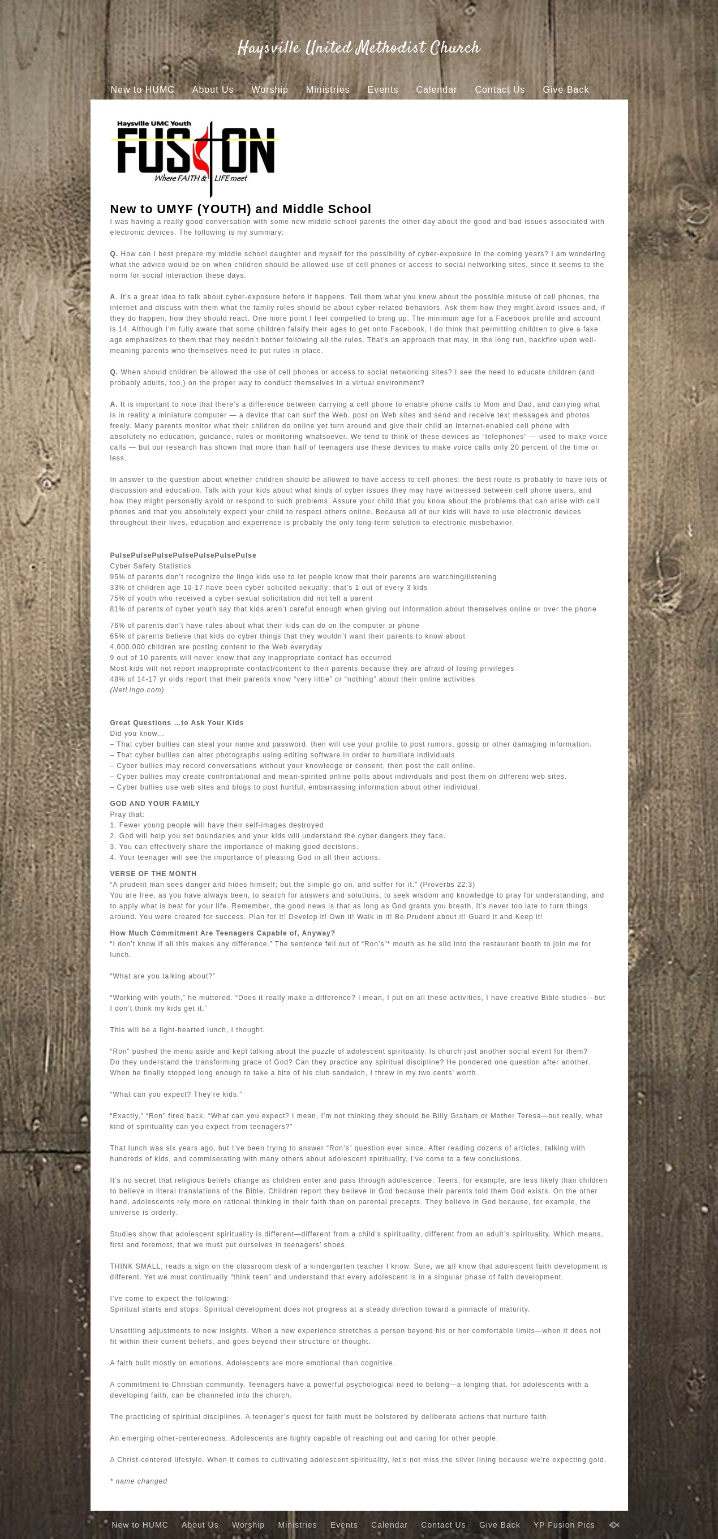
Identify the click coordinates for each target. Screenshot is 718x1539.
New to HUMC (143, 89)
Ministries (328, 89)
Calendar (436, 89)
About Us (213, 89)
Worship (270, 89)
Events (383, 89)
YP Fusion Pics (341, 111)
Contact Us (500, 89)
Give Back (566, 89)
